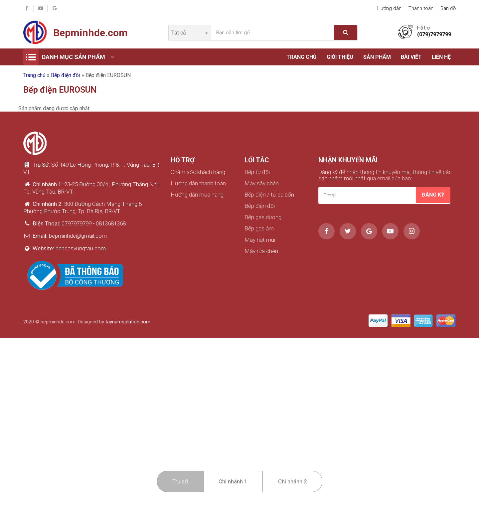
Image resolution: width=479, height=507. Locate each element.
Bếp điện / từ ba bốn (269, 195)
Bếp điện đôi (65, 75)
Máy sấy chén (261, 183)
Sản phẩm (377, 57)
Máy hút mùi (259, 240)
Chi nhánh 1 (233, 481)
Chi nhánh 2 (292, 481)
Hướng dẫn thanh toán (198, 183)
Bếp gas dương (262, 217)
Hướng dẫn (389, 8)
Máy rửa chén (261, 251)
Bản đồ (448, 8)
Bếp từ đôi (257, 172)
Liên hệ (441, 57)
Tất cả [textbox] (178, 33)
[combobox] (189, 32)
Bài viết (411, 57)
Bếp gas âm (259, 228)
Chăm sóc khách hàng (198, 172)
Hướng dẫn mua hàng (197, 195)
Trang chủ (301, 57)
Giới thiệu (340, 57)
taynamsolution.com (127, 322)
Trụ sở (180, 481)
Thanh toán (420, 8)
